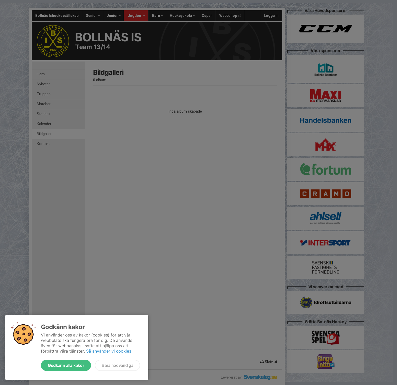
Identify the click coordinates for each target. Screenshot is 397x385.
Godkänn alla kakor (66, 365)
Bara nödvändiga (117, 365)
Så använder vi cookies (108, 351)
